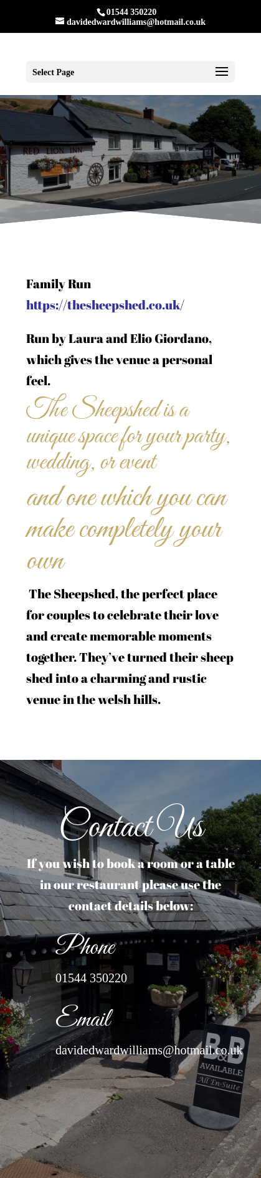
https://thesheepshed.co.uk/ (105, 304)
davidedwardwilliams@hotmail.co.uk (149, 1050)
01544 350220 (91, 978)
